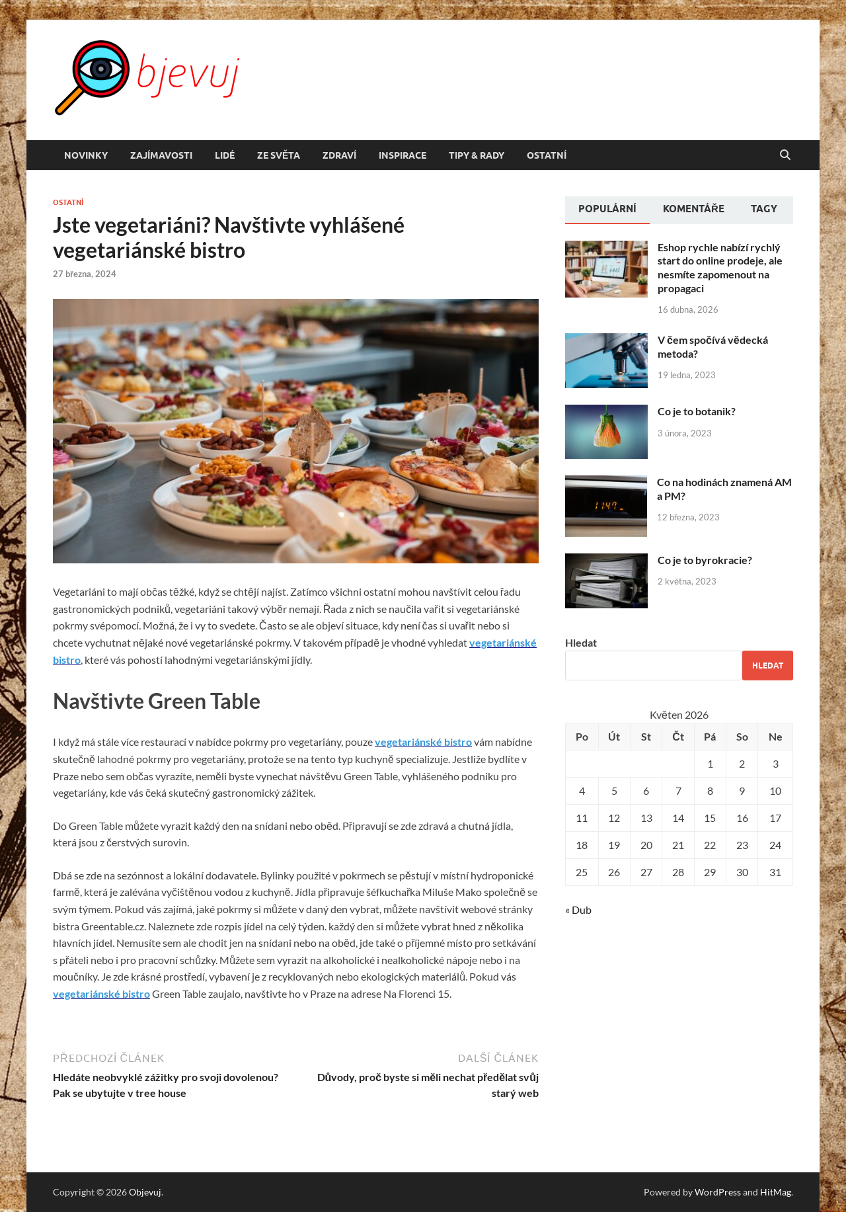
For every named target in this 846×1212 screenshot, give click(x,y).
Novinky (86, 155)
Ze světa (278, 155)
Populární (607, 209)
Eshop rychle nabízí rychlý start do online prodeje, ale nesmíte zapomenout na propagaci (720, 267)
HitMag (775, 1191)
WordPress (718, 1191)
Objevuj (145, 1191)
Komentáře (693, 209)
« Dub (578, 909)
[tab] (607, 210)
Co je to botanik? (697, 411)
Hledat (581, 642)
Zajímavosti (161, 155)
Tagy (764, 209)
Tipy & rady (476, 155)
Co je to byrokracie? (705, 559)
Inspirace (402, 155)
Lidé (225, 155)
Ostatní (546, 155)
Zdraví (339, 155)
